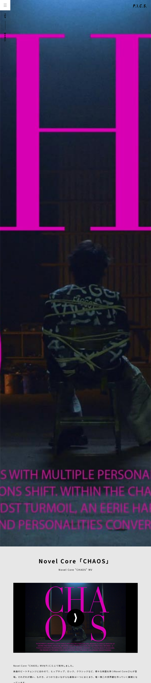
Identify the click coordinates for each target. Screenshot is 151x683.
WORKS (5, 37)
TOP (5, 15)
